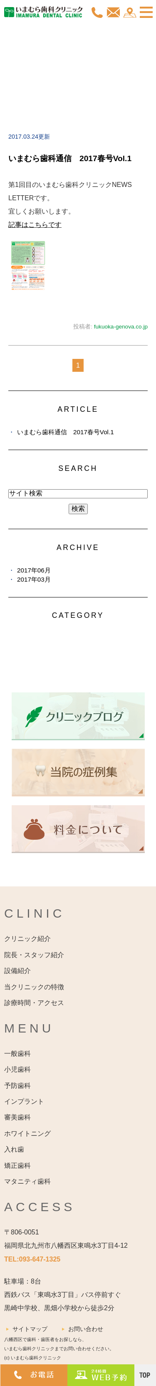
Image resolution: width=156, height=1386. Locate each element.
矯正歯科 (17, 1165)
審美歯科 (17, 1117)
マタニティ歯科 (27, 1181)
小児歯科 (17, 1069)
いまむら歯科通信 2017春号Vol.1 (69, 158)
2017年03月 (34, 579)
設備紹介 (17, 970)
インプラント (24, 1101)
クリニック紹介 (27, 938)
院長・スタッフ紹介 (34, 954)
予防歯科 (17, 1085)
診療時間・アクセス (34, 1002)
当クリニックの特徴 (34, 986)
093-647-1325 (40, 1259)
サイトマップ (29, 1329)
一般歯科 (17, 1053)
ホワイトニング (27, 1133)
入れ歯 (14, 1149)
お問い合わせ (85, 1329)
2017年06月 (34, 570)
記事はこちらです (35, 224)
